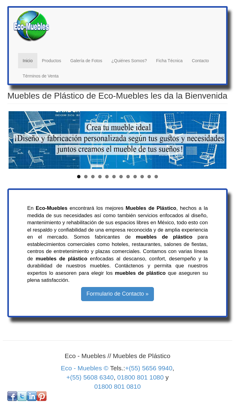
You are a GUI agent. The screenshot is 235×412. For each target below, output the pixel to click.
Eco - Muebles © (85, 368)
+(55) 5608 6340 (90, 377)
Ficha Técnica (169, 60)
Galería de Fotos (86, 60)
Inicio (28, 60)
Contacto (200, 60)
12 (156, 176)
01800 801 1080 (140, 377)
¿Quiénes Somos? (129, 60)
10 (142, 176)
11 (149, 176)
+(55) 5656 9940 (149, 368)
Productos (51, 60)
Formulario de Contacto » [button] (117, 294)
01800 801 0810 (117, 386)
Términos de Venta (41, 76)
